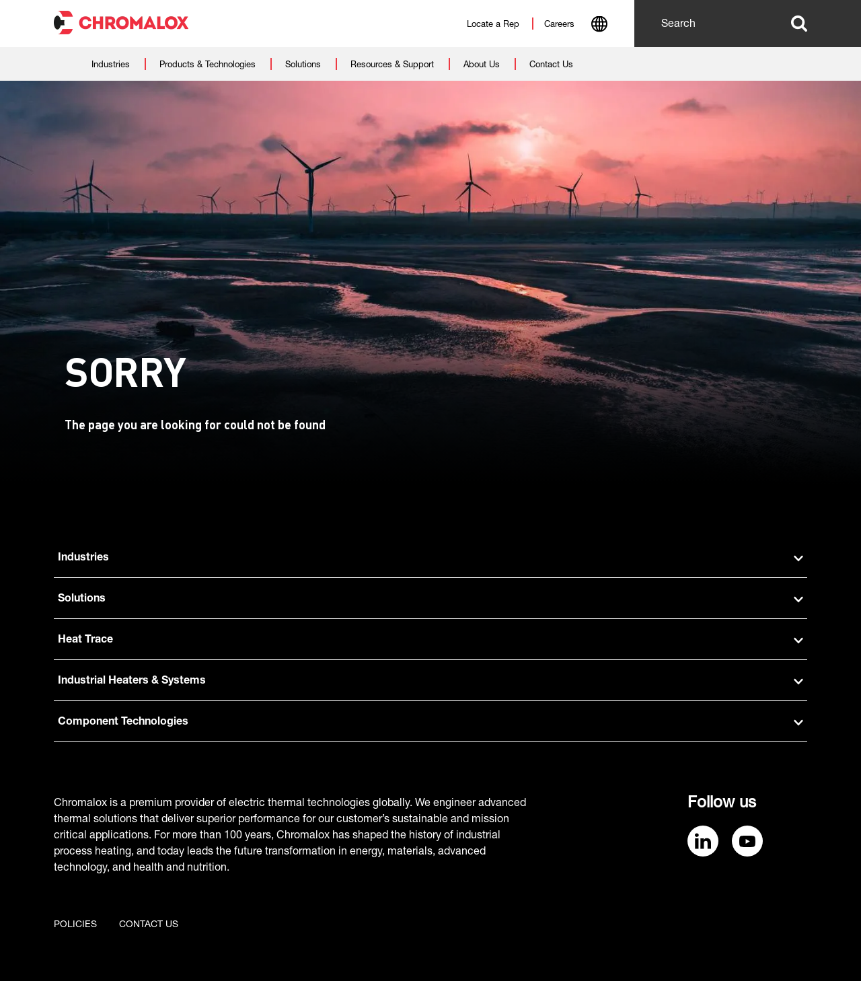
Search (799, 23)
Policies (75, 925)
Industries (430, 558)
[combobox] (599, 25)
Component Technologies (430, 722)
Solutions (430, 599)
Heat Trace (430, 640)
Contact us (148, 925)
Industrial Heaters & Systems (430, 681)
